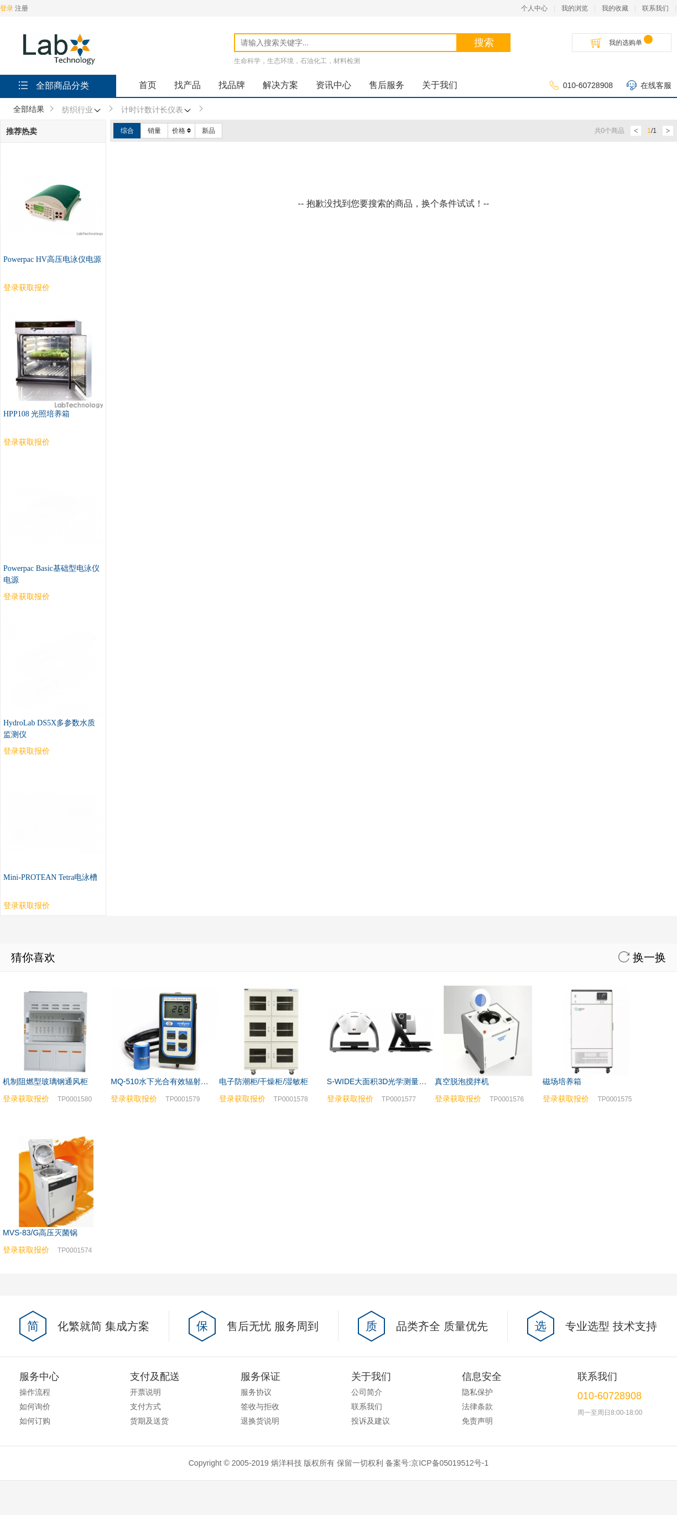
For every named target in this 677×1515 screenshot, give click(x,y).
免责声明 (477, 1121)
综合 (127, 131)
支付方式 (145, 1107)
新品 (208, 131)
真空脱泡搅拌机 (462, 782)
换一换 (642, 658)
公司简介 (366, 1093)
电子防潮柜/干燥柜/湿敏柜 (264, 782)
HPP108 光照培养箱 (36, 414)
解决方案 (280, 85)
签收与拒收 (260, 1107)
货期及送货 (149, 1121)
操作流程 (34, 1093)
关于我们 (439, 85)
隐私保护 (477, 1093)
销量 (154, 131)
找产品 (187, 85)
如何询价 (34, 1107)
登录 (6, 8)
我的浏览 (574, 8)
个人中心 (534, 8)
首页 (148, 85)
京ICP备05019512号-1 (449, 1164)
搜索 (484, 42)
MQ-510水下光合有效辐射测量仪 (167, 782)
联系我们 (655, 8)
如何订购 (34, 1121)
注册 (21, 8)
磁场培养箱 (562, 782)
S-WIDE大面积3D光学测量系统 (380, 782)
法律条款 (477, 1107)
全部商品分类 (53, 85)
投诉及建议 (370, 1121)
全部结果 (28, 109)
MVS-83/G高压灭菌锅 (40, 933)
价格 (181, 131)
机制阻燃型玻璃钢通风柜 (45, 782)
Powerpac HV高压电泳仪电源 (52, 259)
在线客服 (649, 85)
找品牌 (231, 85)
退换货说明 (260, 1121)
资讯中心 (333, 85)
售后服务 (386, 85)
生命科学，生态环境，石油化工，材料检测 (297, 61)
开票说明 (145, 1093)
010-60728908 (581, 85)
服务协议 (256, 1093)
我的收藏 (615, 8)
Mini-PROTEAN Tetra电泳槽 (50, 578)
